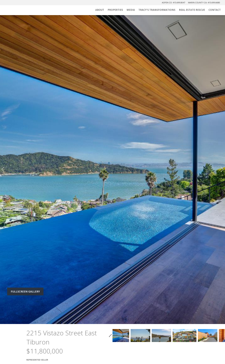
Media (131, 10)
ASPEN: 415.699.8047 (173, 2)
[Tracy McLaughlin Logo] (33, 10)
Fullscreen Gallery (25, 291)
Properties (115, 10)
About (99, 10)
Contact (214, 10)
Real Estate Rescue (192, 10)
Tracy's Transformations (156, 10)
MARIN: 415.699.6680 (204, 2)
